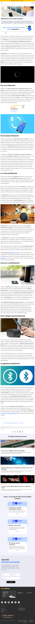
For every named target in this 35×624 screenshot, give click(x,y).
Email (22, 432)
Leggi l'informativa (4, 569)
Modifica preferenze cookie (25, 621)
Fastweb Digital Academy (21, 608)
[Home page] (7, 2)
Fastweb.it (2, 611)
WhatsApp (20, 432)
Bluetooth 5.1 (3, 258)
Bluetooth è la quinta (15, 252)
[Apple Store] (20, 592)
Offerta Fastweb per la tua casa (18, 0)
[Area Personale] (33, 3)
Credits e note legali (4, 609)
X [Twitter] (15, 432)
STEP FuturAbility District (21, 609)
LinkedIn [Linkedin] (12, 432)
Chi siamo (2, 608)
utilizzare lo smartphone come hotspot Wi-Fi (10, 413)
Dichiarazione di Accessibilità (31, 621)
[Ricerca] (32, 3)
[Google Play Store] (30, 592)
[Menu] (1, 3)
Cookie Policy (23, 621)
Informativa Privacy (20, 621)
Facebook (17, 432)
